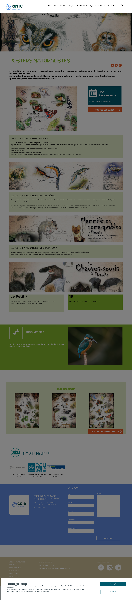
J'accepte (113, 584)
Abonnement (103, 5)
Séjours (63, 5)
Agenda (93, 5)
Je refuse (113, 592)
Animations (53, 5)
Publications (82, 5)
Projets (72, 5)
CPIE (113, 5)
